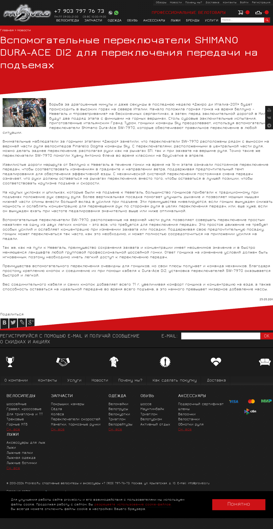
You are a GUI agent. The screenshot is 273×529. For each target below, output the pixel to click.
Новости (176, 2)
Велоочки (187, 414)
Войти (244, 2)
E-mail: (169, 336)
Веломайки (118, 404)
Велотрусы (118, 409)
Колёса (57, 414)
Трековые (15, 419)
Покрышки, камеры (67, 404)
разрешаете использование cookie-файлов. (132, 505)
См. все (13, 429)
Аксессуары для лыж (26, 443)
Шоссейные (16, 404)
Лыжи (176, 21)
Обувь (132, 21)
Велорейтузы (120, 424)
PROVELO (27, 13)
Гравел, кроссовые (24, 409)
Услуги (211, 21)
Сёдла (56, 409)
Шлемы (184, 409)
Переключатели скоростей (75, 419)
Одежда (115, 21)
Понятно (238, 504)
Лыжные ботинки (22, 463)
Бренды (192, 21)
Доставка (212, 2)
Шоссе (145, 404)
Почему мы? (193, 2)
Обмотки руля (191, 424)
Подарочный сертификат (201, 404)
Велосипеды (67, 21)
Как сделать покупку (175, 380)
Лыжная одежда (21, 458)
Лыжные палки (20, 453)
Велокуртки (119, 414)
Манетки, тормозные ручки (75, 424)
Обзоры (161, 2)
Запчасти (93, 21)
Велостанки (189, 419)
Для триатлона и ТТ (25, 414)
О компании (16, 380)
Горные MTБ (17, 424)
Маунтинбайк (152, 409)
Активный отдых (155, 424)
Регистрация (261, 2)
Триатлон (117, 419)
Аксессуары (154, 21)
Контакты (230, 2)
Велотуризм (151, 419)
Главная (7, 30)
